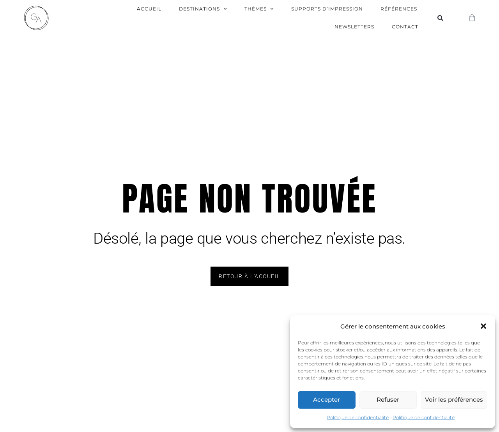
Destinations (203, 9)
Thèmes (259, 9)
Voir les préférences (454, 399)
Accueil (149, 9)
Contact (405, 27)
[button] (483, 326)
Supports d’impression (327, 9)
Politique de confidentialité (358, 417)
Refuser (388, 399)
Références (398, 9)
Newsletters (354, 27)
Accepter (326, 399)
